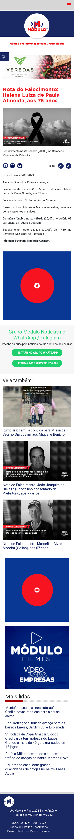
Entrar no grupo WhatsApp (37, 352)
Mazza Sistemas (40, 831)
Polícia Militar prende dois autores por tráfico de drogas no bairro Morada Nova (36, 756)
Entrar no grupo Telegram (37, 363)
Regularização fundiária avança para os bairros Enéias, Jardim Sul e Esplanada (35, 725)
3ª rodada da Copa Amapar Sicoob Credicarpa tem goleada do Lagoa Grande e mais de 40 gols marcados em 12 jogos (35, 740)
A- (68, 165)
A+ (61, 165)
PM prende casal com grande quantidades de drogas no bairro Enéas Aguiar (35, 769)
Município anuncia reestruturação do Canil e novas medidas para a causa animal (33, 712)
